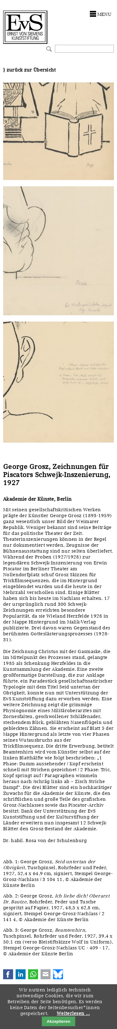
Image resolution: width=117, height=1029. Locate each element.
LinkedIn (21, 974)
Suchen (48, 48)
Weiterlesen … (73, 1013)
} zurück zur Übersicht (29, 70)
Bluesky (58, 974)
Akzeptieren (59, 1021)
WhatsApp (33, 974)
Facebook (8, 974)
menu (104, 14)
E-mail (46, 974)
